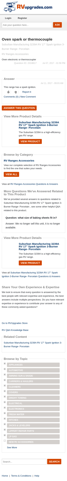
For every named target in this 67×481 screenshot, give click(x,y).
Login (8, 18)
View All (11, 174)
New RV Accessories (21, 442)
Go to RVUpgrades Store (15, 323)
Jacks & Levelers (19, 425)
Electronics (16, 409)
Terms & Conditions (21, 475)
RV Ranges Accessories (19, 160)
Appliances (16, 365)
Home (5, 475)
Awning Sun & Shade (21, 376)
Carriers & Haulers (21, 381)
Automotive (16, 370)
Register (22, 18)
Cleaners (15, 387)
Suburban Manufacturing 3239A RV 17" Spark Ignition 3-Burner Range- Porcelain (33, 344)
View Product (30, 141)
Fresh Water (16, 414)
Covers (13, 392)
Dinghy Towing (17, 398)
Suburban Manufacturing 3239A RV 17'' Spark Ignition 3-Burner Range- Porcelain (39, 125)
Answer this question (19, 108)
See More (12, 447)
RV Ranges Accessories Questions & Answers (34, 184)
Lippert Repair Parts (21, 431)
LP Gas (13, 436)
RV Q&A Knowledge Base (15, 330)
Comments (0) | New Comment (20, 96)
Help (36, 475)
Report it (26, 92)
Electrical (15, 403)
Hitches (13, 420)
